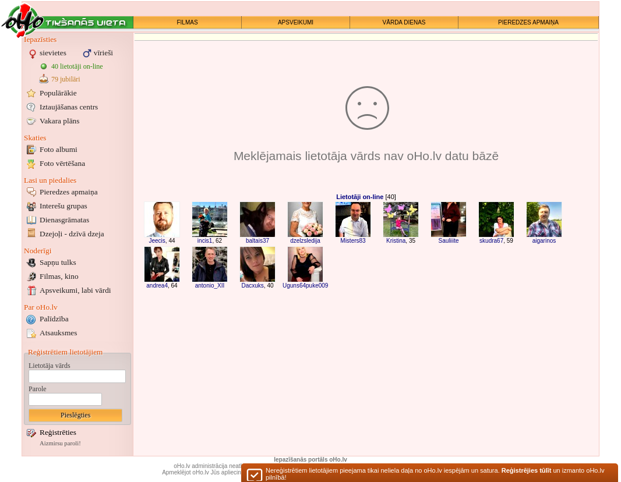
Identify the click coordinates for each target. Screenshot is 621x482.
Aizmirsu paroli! (60, 443)
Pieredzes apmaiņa (69, 191)
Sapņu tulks (58, 262)
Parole (38, 389)
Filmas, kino (59, 276)
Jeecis (157, 241)
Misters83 (352, 241)
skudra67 (491, 241)
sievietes (53, 52)
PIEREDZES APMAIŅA (528, 22)
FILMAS (187, 22)
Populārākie (58, 92)
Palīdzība (54, 318)
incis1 (205, 241)
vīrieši (103, 52)
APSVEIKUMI (295, 22)
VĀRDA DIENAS (404, 22)
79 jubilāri (65, 79)
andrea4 (157, 285)
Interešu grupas (63, 205)
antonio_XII (210, 285)
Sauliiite (448, 241)
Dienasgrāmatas (64, 219)
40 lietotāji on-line (77, 66)
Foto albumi (58, 149)
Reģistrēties (58, 432)
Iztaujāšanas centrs (69, 106)
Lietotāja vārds (49, 366)
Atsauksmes (58, 332)
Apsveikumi (75, 290)
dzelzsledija (305, 241)
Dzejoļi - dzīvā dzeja (72, 233)
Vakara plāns (59, 120)
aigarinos (544, 241)
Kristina (395, 241)
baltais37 (257, 241)
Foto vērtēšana (62, 163)
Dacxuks (252, 285)
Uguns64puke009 (305, 285)
